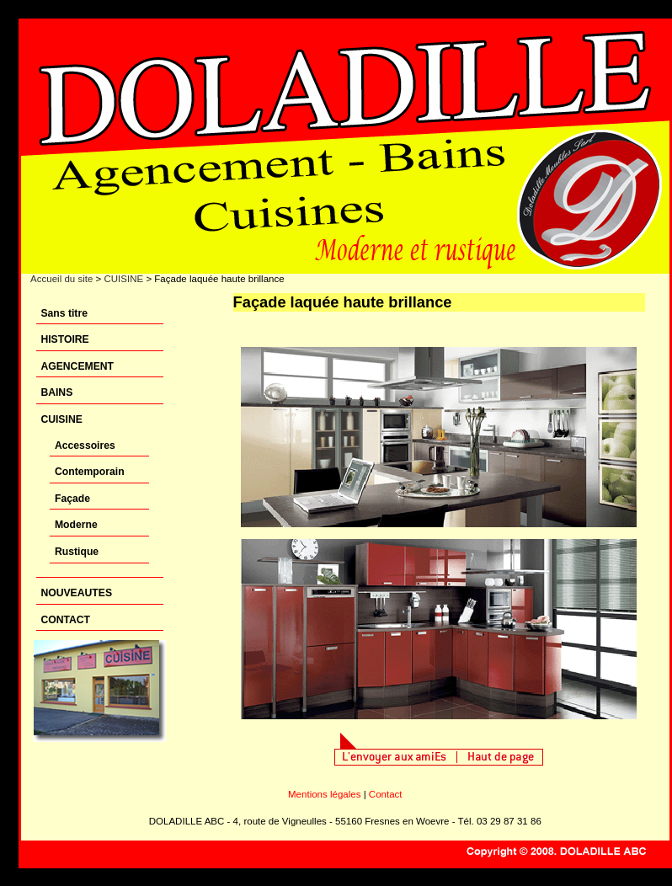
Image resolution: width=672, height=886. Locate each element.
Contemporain (90, 472)
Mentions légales (324, 794)
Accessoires (85, 445)
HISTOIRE (64, 339)
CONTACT (65, 620)
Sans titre (64, 313)
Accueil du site (61, 279)
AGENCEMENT (77, 366)
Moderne (76, 525)
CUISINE (123, 279)
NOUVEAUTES (76, 593)
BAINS (56, 392)
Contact (386, 794)
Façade (72, 498)
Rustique (77, 552)
